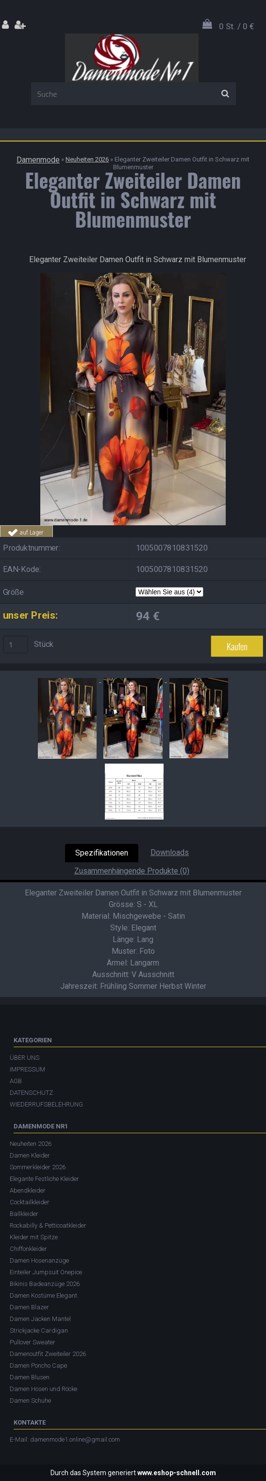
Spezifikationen (101, 852)
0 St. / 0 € (236, 26)
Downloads (169, 852)
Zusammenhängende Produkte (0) (131, 870)
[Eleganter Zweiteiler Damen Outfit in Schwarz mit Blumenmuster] (133, 276)
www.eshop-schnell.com (176, 1473)
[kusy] (15, 645)
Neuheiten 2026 (87, 159)
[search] (224, 94)
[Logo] (132, 58)
